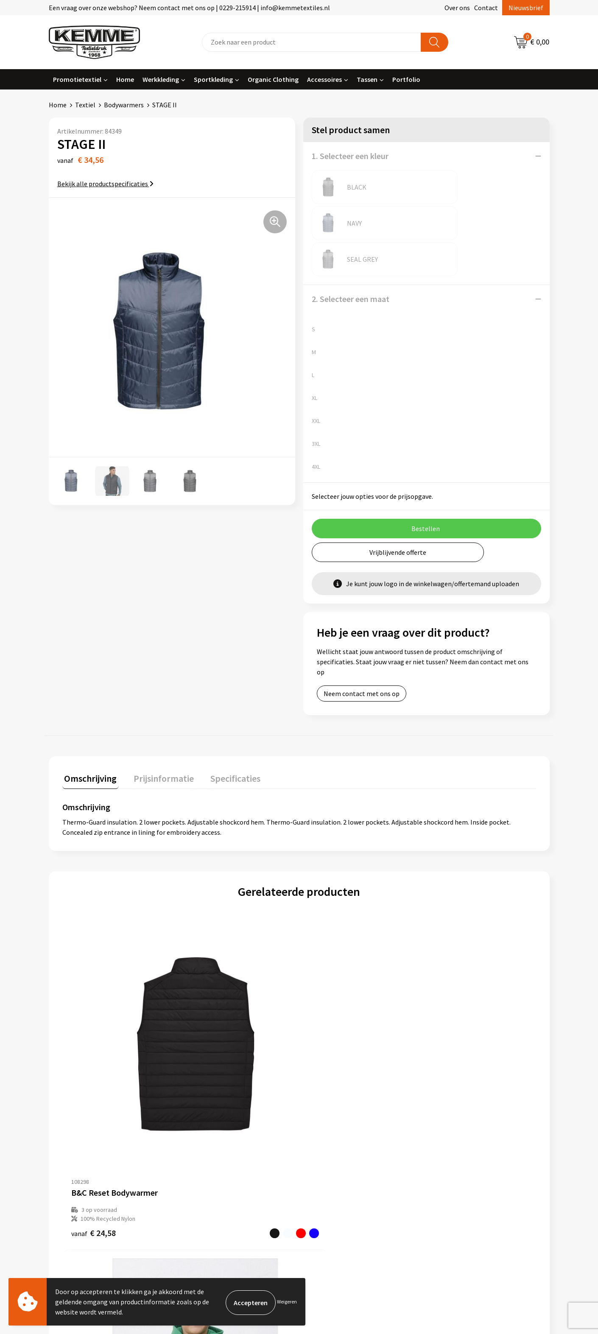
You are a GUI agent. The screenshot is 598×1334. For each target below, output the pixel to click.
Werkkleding (161, 79)
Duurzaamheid (206, 1141)
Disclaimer (448, 1141)
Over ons (457, 7)
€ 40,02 (448, 1011)
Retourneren (328, 1128)
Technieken (202, 1154)
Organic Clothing (273, 79)
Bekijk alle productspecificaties (105, 183)
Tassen (367, 79)
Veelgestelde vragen (214, 1128)
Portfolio (406, 79)
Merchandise (203, 1167)
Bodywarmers (124, 105)
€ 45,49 (330, 1002)
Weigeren (287, 1301)
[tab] (88, 706)
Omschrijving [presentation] (88, 704)
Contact (486, 7)
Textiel (85, 105)
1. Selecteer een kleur (350, 156)
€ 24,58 (93, 1011)
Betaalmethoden (335, 1116)
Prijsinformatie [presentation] (158, 704)
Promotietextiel (77, 79)
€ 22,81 (212, 1002)
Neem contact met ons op (362, 621)
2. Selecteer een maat (350, 226)
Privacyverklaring (458, 1128)
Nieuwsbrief (526, 7)
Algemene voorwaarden (467, 1103)
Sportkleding (213, 79)
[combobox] (311, 42)
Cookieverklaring (458, 1116)
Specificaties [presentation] (226, 704)
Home (125, 79)
